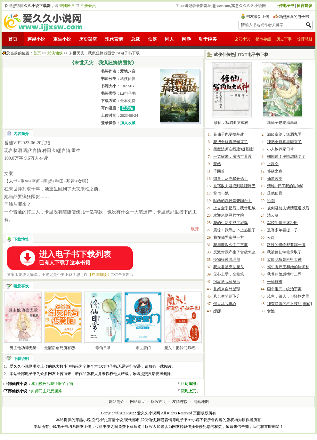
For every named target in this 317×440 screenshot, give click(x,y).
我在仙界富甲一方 (228, 237)
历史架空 (88, 39)
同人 (169, 39)
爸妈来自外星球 (226, 289)
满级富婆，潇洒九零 (284, 134)
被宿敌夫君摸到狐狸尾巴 (234, 186)
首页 (12, 39)
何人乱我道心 (224, 303)
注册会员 (88, 6)
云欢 (271, 237)
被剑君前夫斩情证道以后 (288, 208)
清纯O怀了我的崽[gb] (285, 186)
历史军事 (284, 39)
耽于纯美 (208, 39)
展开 (195, 229)
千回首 (219, 171)
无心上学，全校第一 (230, 274)
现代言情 (114, 39)
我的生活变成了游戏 (230, 222)
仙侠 (152, 39)
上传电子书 (284, 6)
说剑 (271, 200)
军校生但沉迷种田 (282, 222)
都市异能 (263, 39)
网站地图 (201, 401)
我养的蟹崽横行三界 (284, 274)
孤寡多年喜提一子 (282, 230)
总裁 (135, 39)
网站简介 (116, 401)
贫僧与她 (221, 193)
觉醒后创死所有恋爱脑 (63, 348)
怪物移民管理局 (226, 259)
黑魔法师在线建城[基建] (233, 149)
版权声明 (159, 401)
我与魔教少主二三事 (230, 245)
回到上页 (188, 391)
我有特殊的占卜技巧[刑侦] (289, 303)
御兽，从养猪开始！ (230, 178)
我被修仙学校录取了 (284, 252)
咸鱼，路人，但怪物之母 (288, 296)
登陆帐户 (67, 6)
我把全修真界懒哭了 (230, 142)
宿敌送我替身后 (226, 281)
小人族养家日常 (280, 149)
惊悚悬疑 (305, 39)
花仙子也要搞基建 (282, 122)
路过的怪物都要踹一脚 (286, 245)
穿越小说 (36, 39)
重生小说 (62, 39)
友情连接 (180, 401)
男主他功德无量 (23, 348)
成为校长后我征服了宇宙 (52, 383)
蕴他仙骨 (274, 193)
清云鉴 (273, 215)
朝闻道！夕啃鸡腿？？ (286, 156)
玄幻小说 (242, 39)
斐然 (217, 164)
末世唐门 (143, 348)
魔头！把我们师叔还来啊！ (187, 348)
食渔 (271, 311)
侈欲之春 (274, 171)
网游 (186, 39)
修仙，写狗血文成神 (231, 122)
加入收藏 (127, 123)
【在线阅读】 (99, 274)
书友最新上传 (257, 16)
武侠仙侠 (55, 53)
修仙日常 (103, 348)
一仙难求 (274, 281)
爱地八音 (127, 71)
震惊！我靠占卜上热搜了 (234, 230)
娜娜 (217, 311)
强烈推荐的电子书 (293, 16)
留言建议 (304, 6)
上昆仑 (273, 164)
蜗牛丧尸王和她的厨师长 (288, 267)
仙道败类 (274, 178)
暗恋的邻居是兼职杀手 (232, 200)
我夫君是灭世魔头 (228, 267)
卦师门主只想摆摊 (46, 391)
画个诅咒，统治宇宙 (284, 289)
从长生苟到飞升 (226, 296)
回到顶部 (188, 383)
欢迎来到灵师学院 (228, 215)
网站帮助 (137, 401)
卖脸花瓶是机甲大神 (284, 259)
